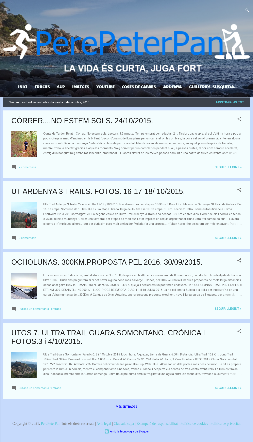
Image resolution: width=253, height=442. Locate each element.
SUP (61, 86)
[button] (239, 120)
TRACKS (42, 86)
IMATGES (80, 86)
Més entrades (126, 406)
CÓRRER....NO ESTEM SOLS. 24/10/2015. (82, 121)
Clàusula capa (124, 424)
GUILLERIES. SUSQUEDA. (212, 86)
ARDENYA (172, 86)
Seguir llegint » (228, 167)
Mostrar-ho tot (230, 102)
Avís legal (104, 424)
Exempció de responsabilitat (157, 424)
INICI (22, 86)
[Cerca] (247, 11)
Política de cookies (194, 424)
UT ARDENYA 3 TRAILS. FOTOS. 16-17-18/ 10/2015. (98, 191)
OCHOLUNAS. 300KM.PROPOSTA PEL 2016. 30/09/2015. (106, 262)
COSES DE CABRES (139, 86)
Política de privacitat (225, 424)
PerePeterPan (50, 424)
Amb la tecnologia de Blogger (126, 431)
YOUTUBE (105, 86)
